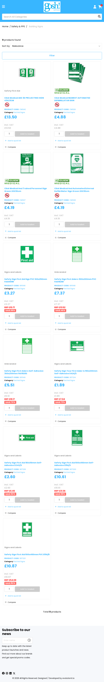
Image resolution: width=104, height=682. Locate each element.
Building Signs (36, 26)
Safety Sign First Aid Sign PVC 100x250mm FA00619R (25, 280)
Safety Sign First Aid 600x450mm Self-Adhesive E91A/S (74, 464)
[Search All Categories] (52, 17)
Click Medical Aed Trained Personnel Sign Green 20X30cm (25, 189)
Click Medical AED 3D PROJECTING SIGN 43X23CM (24, 99)
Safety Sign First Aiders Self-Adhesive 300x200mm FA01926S (23, 372)
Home (5, 26)
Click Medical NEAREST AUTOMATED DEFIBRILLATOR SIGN (72, 99)
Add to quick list (12, 141)
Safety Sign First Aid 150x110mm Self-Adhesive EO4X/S (23, 464)
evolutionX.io (68, 678)
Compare (10, 147)
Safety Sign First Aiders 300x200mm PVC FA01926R (75, 280)
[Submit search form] (99, 16)
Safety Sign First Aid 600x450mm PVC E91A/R (27, 554)
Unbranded (60, 272)
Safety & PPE (18, 26)
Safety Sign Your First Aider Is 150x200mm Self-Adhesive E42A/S (75, 372)
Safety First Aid (12, 90)
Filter (52, 55)
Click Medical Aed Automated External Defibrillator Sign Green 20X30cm (74, 189)
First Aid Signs (19, 112)
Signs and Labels (12, 272)
